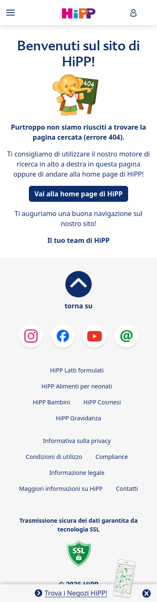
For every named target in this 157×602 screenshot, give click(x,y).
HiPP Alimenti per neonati (76, 386)
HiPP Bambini (51, 402)
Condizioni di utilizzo (54, 457)
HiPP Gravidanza (78, 418)
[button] (133, 12)
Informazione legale (77, 473)
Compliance (111, 457)
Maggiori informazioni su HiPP (61, 489)
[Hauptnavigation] (12, 12)
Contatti (127, 489)
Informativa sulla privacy (77, 441)
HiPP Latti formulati (76, 370)
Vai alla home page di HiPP (78, 193)
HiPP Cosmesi (102, 402)
